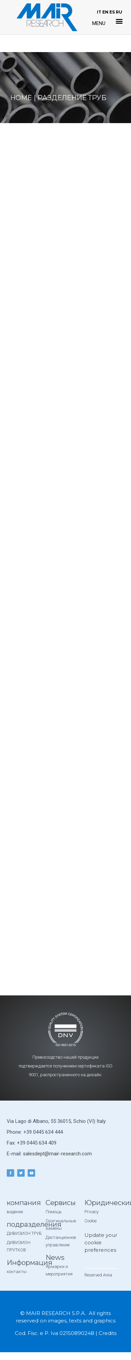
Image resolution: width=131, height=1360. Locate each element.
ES (112, 12)
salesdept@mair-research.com (57, 1154)
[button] (119, 21)
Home (21, 98)
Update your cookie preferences (100, 1242)
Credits (107, 1333)
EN (105, 12)
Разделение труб (71, 98)
